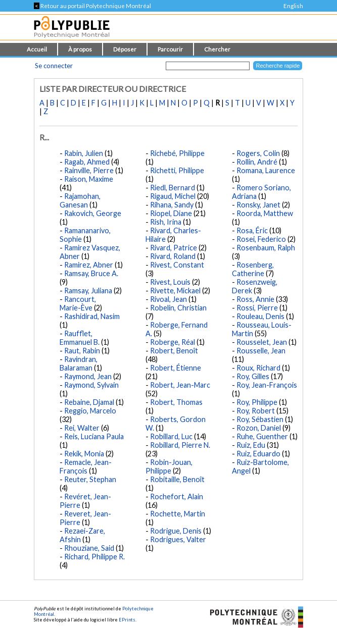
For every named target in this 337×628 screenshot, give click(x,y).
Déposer (124, 49)
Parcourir (170, 49)
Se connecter (54, 66)
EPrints (127, 619)
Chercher (217, 49)
